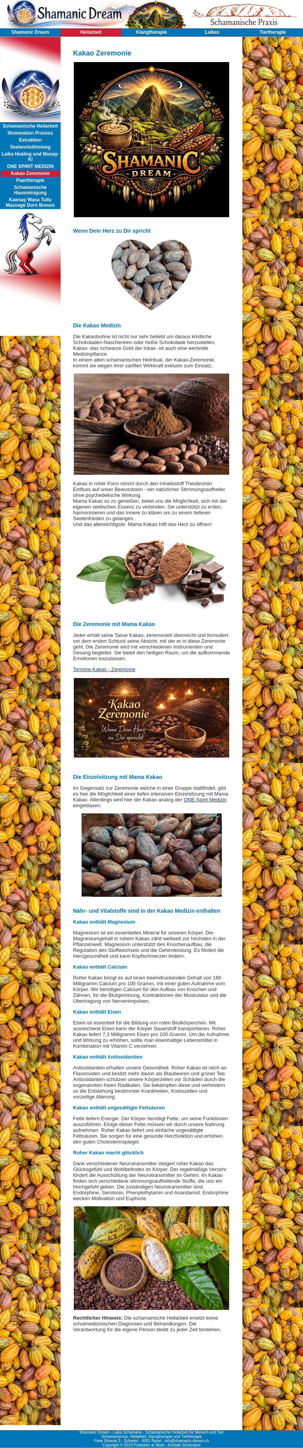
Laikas (212, 32)
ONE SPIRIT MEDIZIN (30, 166)
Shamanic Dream (30, 32)
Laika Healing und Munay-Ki (30, 156)
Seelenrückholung (30, 147)
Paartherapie (30, 180)
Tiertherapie (272, 32)
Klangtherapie (151, 32)
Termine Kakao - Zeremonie (104, 669)
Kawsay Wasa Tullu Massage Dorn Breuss (30, 202)
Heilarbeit (91, 32)
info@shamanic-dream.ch (187, 1441)
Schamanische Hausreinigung (30, 190)
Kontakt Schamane (184, 1445)
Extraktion (30, 140)
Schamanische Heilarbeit (30, 126)
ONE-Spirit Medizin (205, 800)
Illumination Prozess (30, 133)
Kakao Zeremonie (30, 173)
